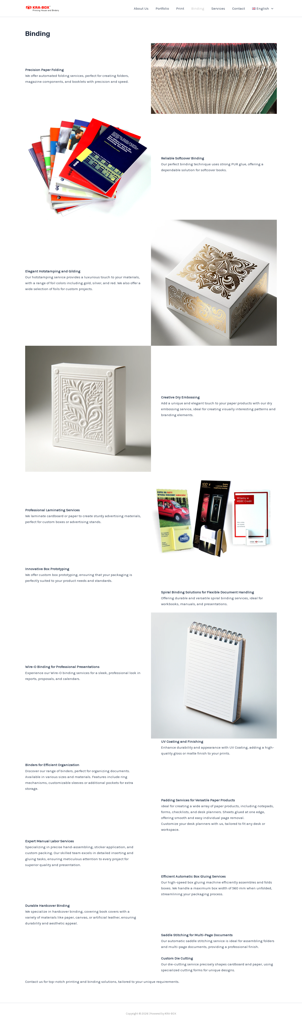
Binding (197, 8)
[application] (271, 8)
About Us (141, 8)
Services (218, 8)
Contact (238, 8)
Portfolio (162, 8)
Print (180, 8)
